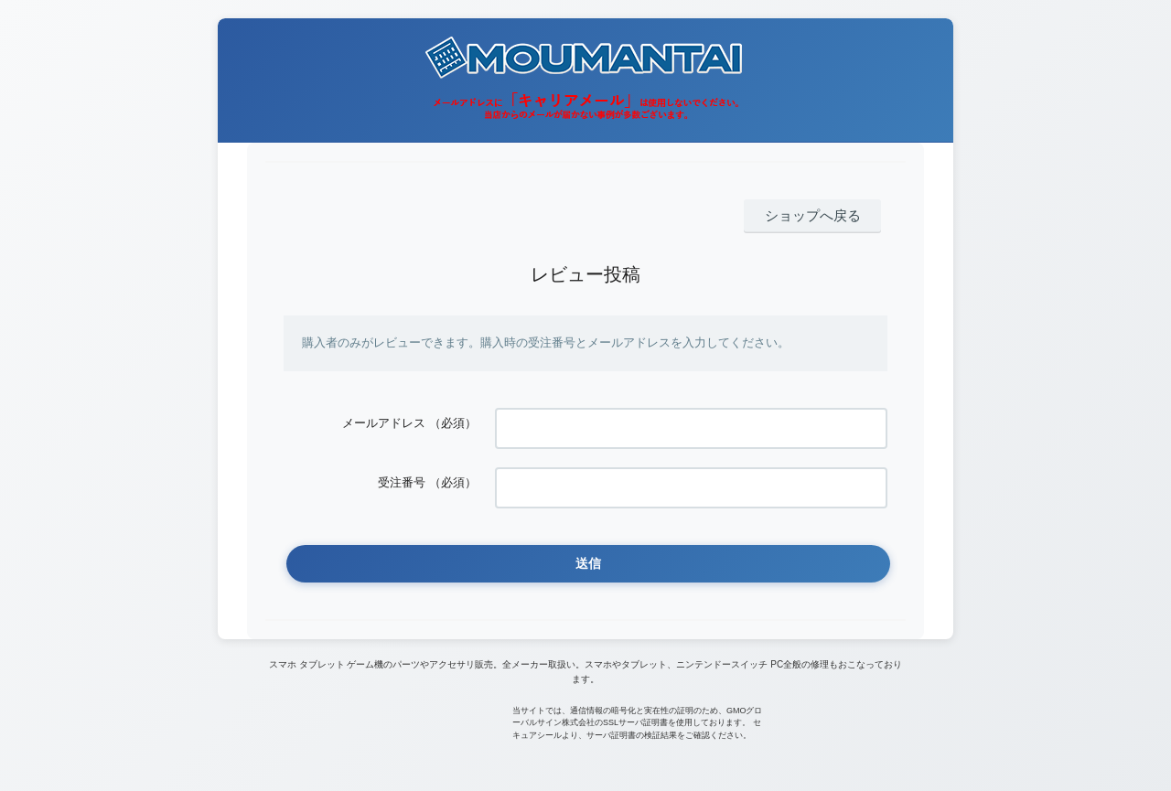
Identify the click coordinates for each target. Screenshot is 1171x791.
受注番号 (401, 469)
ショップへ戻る (822, 214)
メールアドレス (383, 418)
